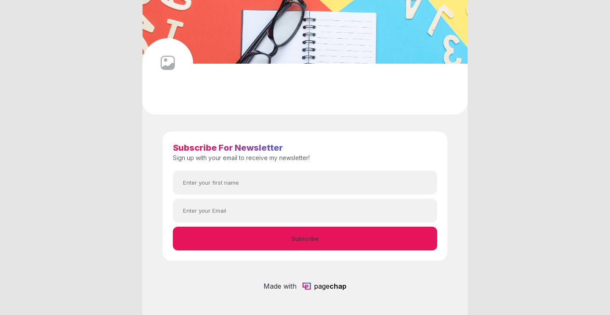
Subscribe (305, 238)
